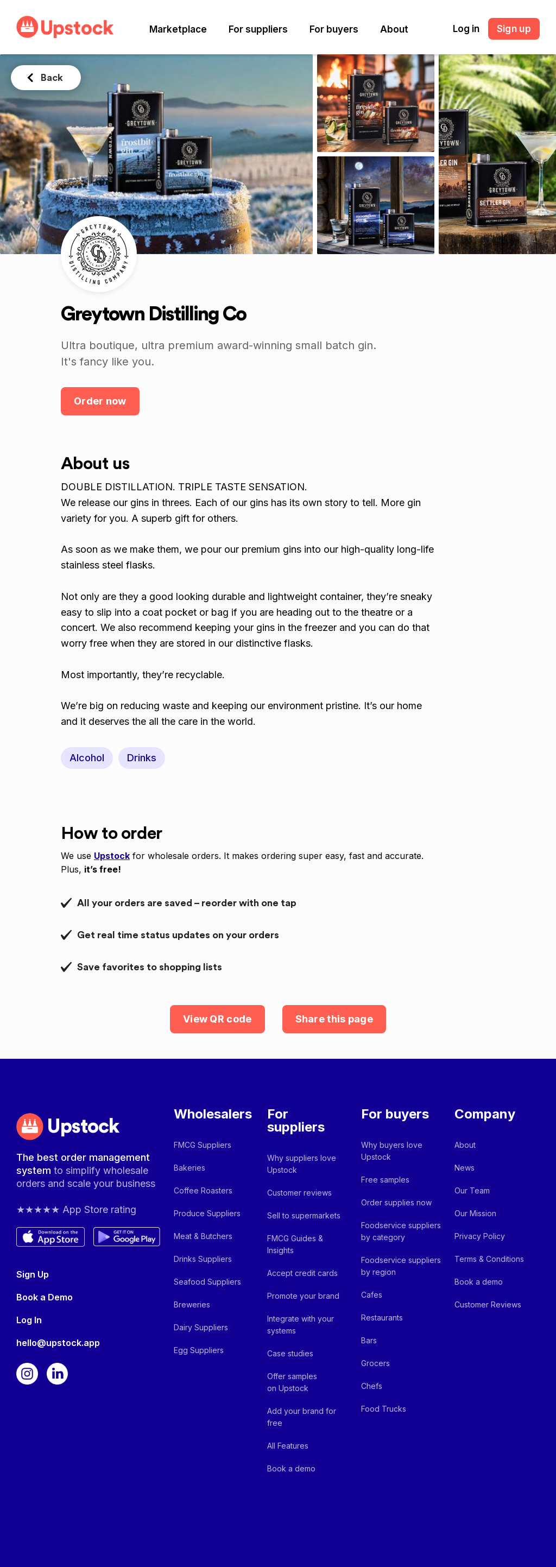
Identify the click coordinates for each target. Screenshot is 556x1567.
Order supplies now (396, 1202)
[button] (178, 29)
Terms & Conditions (489, 1258)
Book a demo (291, 1468)
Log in (466, 28)
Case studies (290, 1353)
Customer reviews (299, 1192)
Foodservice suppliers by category (401, 1231)
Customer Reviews (487, 1304)
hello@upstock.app (58, 1342)
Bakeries (189, 1167)
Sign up (514, 28)
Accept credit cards (302, 1273)
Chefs (371, 1386)
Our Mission (475, 1213)
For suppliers (258, 29)
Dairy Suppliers (201, 1327)
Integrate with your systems (300, 1324)
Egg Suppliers (199, 1350)
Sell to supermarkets (303, 1215)
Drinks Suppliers (203, 1258)
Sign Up (32, 1274)
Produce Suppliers (207, 1213)
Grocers (375, 1363)
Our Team (472, 1190)
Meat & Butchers (203, 1236)
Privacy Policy (479, 1236)
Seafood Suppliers (207, 1281)
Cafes (371, 1294)
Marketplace (178, 29)
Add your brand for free (301, 1416)
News (464, 1167)
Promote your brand (303, 1295)
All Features (287, 1445)
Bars (369, 1340)
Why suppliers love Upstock (301, 1163)
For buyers (333, 29)
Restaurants (382, 1317)
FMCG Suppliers (202, 1144)
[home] (65, 27)
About (394, 29)
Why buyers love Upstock (391, 1150)
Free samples (385, 1179)
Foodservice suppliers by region (401, 1266)
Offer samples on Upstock (292, 1382)
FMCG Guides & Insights (295, 1244)
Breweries (192, 1304)
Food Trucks (383, 1408)
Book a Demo (44, 1297)
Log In (29, 1320)
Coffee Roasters (203, 1190)
